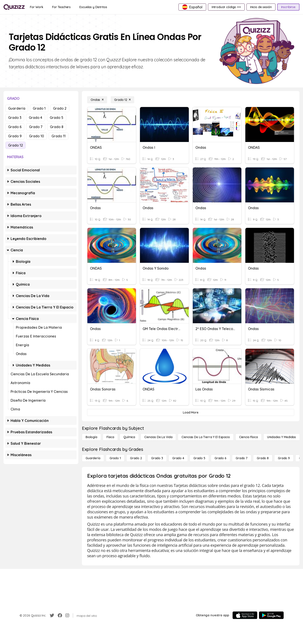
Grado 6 (15, 127)
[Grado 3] (157, 458)
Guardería (16, 108)
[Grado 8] (262, 458)
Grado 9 (15, 136)
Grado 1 (39, 108)
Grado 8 (56, 127)
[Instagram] (67, 615)
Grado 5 (56, 117)
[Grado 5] (199, 458)
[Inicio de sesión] (260, 7)
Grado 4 (35, 117)
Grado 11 (58, 136)
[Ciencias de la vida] (158, 437)
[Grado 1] (115, 458)
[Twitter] (52, 615)
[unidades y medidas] (281, 437)
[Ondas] (97, 99)
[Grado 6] (220, 458)
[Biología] (91, 437)
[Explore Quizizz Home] (14, 7)
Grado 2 (59, 108)
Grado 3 (14, 117)
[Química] (129, 437)
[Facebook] (60, 615)
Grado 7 (35, 127)
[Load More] (190, 412)
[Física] (110, 437)
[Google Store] (271, 615)
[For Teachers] (61, 7)
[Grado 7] (241, 458)
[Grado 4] (178, 458)
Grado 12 (15, 145)
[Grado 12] (122, 99)
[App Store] (245, 615)
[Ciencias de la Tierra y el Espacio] (205, 437)
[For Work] (36, 7)
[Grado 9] (284, 458)
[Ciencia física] (248, 437)
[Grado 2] (136, 458)
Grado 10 (36, 136)
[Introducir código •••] (226, 7)
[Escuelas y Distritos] (93, 7)
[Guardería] (93, 458)
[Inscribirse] (288, 7)
